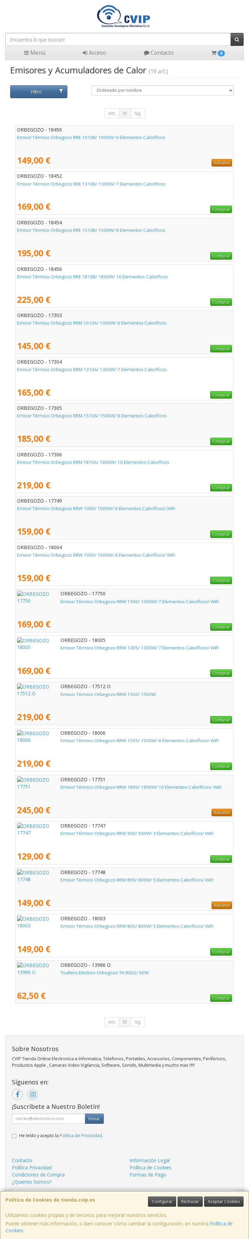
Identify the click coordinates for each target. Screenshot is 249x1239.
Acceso (94, 52)
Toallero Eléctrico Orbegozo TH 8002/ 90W (61, 973)
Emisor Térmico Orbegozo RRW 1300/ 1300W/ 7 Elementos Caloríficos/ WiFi (96, 601)
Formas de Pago (148, 1174)
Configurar (162, 1201)
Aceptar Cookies (224, 1201)
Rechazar (190, 1201)
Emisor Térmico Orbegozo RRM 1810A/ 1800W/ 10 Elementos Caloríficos (93, 462)
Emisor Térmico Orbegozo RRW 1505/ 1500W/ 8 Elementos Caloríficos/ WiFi (96, 740)
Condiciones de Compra (38, 1174)
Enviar (94, 1118)
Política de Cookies (150, 1167)
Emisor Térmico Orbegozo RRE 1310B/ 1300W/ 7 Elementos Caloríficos (91, 184)
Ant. (112, 113)
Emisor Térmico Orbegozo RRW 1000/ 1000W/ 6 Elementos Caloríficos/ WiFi (96, 508)
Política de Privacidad (81, 1135)
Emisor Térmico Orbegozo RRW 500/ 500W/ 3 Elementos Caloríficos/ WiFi (93, 833)
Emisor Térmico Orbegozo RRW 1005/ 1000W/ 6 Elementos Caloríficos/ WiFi (96, 555)
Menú (34, 52)
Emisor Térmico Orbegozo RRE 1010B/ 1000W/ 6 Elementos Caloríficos (91, 137)
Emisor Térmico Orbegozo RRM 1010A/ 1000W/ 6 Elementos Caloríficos (92, 323)
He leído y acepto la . (61, 1135)
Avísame (222, 162)
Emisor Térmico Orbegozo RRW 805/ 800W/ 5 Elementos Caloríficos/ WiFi (93, 926)
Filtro (47, 91)
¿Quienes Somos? (31, 1182)
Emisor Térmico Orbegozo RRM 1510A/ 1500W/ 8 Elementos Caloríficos (92, 416)
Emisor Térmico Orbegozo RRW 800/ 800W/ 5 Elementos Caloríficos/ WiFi (93, 880)
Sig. (138, 113)
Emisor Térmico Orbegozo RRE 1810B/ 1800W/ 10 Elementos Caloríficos (92, 277)
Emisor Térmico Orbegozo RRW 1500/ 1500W (64, 694)
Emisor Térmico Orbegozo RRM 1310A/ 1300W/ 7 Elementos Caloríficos (92, 369)
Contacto (159, 52)
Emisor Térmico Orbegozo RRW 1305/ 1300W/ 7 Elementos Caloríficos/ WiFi (96, 648)
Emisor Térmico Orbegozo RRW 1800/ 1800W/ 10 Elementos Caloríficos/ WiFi (97, 787)
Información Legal (150, 1160)
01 (125, 113)
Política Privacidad (32, 1167)
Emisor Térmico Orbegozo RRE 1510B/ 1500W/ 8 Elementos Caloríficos (91, 230)
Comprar (221, 209)
